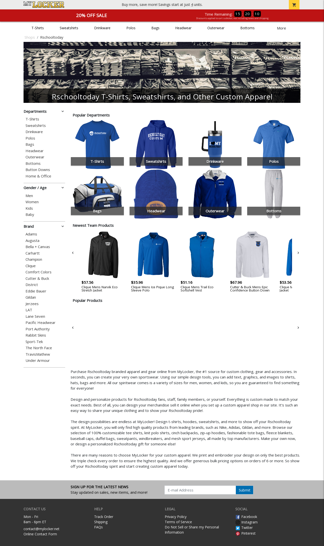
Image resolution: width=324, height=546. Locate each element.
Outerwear (215, 28)
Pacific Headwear (40, 322)
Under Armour (38, 360)
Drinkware (102, 28)
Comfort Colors (39, 272)
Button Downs (38, 170)
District (32, 285)
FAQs (98, 527)
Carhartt (33, 253)
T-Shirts (37, 28)
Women (32, 202)
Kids (29, 208)
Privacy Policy (176, 516)
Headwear (183, 28)
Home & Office (38, 176)
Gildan (31, 297)
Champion (34, 259)
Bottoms (247, 28)
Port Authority (38, 329)
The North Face (39, 348)
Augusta (32, 240)
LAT (29, 310)
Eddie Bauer (36, 291)
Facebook (246, 516)
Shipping (101, 521)
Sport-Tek (34, 342)
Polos (130, 28)
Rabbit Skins (36, 335)
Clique (31, 266)
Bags (155, 28)
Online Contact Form (40, 534)
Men (29, 196)
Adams (31, 234)
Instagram (246, 522)
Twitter (244, 527)
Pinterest (245, 533)
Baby (30, 214)
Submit (244, 490)
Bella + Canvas (38, 247)
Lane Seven (35, 316)
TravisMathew (38, 354)
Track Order (103, 516)
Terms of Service (178, 521)
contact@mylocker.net (41, 528)
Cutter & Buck (37, 278)
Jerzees (32, 304)
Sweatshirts (69, 28)
